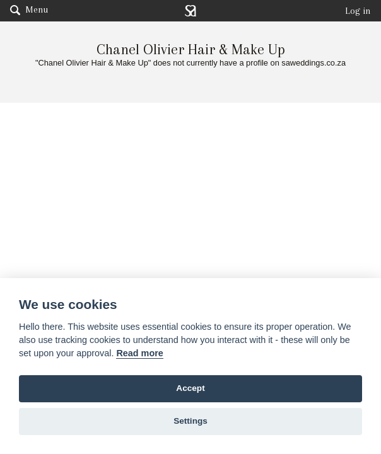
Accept (190, 388)
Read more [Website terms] (139, 353)
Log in (358, 10)
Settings (190, 421)
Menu (29, 9)
